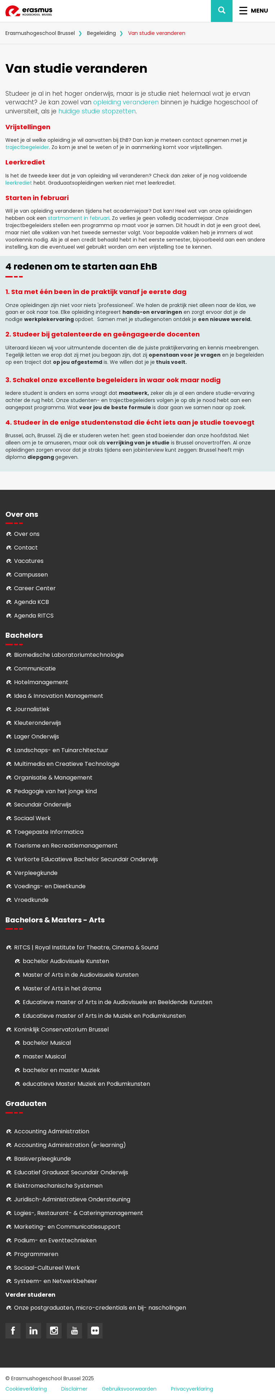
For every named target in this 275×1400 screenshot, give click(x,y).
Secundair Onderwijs (42, 804)
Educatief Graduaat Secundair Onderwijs (71, 1172)
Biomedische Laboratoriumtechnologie (69, 655)
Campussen (31, 574)
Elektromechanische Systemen (58, 1186)
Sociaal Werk (32, 818)
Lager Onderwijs (36, 736)
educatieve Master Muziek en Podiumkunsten (86, 1084)
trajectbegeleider (27, 147)
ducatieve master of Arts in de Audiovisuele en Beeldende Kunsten (119, 1002)
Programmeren (36, 1254)
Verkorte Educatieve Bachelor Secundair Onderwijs (86, 859)
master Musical (44, 1056)
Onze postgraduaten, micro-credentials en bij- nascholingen (100, 1308)
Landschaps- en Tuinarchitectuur (61, 750)
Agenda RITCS (34, 615)
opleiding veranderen (126, 102)
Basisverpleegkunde (42, 1159)
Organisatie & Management (53, 777)
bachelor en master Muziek (61, 1070)
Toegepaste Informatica (49, 832)
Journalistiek (32, 709)
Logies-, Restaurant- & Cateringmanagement (78, 1213)
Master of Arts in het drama (62, 988)
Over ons (27, 534)
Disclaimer (74, 1388)
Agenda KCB (31, 602)
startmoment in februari (78, 218)
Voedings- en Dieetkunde (50, 886)
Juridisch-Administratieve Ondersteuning (72, 1199)
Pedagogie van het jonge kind (55, 791)
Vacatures (29, 561)
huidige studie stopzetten (97, 111)
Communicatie (35, 668)
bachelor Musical (47, 1043)
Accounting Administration (51, 1131)
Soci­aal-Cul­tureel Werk (47, 1268)
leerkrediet (18, 182)
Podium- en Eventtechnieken (55, 1240)
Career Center (35, 588)
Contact (26, 547)
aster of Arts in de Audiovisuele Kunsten (83, 975)
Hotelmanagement (41, 682)
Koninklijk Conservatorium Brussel (61, 1029)
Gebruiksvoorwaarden (129, 1388)
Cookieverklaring (26, 1388)
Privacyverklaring (192, 1388)
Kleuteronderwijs (37, 723)
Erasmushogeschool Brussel (40, 33)
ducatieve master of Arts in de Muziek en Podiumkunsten (106, 1016)
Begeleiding (101, 33)
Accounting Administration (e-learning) (70, 1145)
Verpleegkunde (36, 873)
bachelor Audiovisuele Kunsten (66, 961)
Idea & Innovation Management (58, 696)
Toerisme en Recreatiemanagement (66, 845)
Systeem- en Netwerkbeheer (55, 1281)
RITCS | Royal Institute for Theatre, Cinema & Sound (86, 947)
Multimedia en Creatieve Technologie (67, 764)
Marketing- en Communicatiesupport (67, 1227)
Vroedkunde (31, 900)
